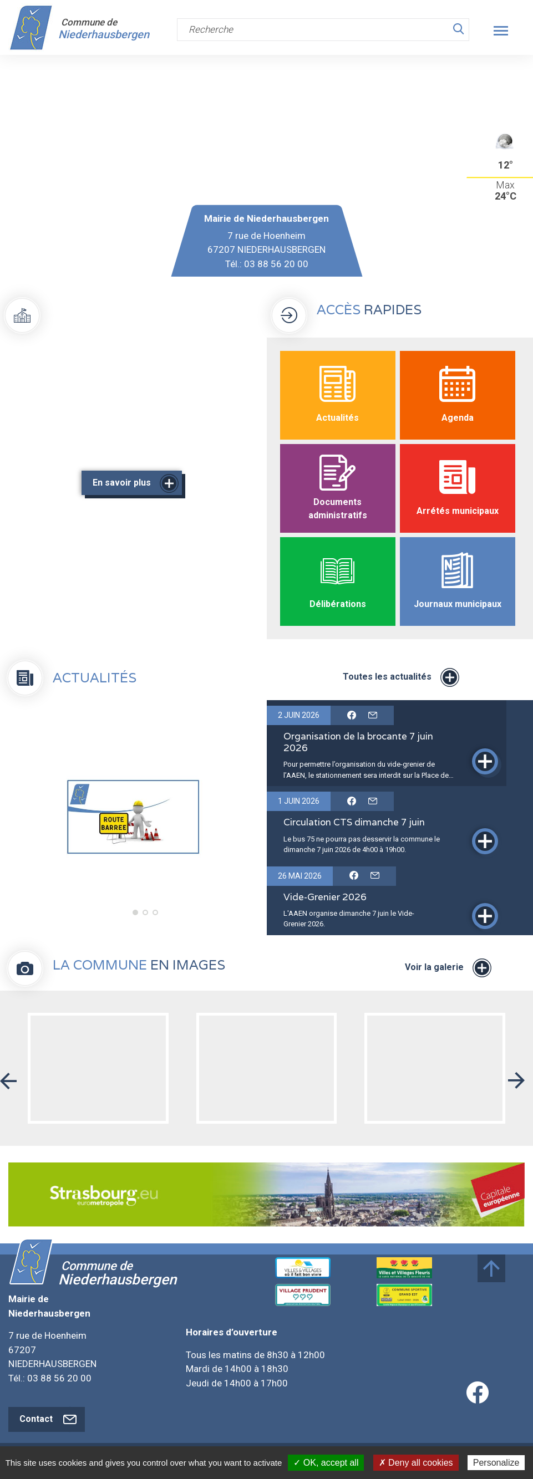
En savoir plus (134, 483)
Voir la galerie (447, 968)
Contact (49, 1419)
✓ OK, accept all (325, 1462)
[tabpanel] (133, 817)
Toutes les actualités (400, 677)
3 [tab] (154, 914)
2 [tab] (144, 914)
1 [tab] (134, 914)
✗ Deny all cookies (416, 1462)
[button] (8, 1076)
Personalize (496, 1462)
